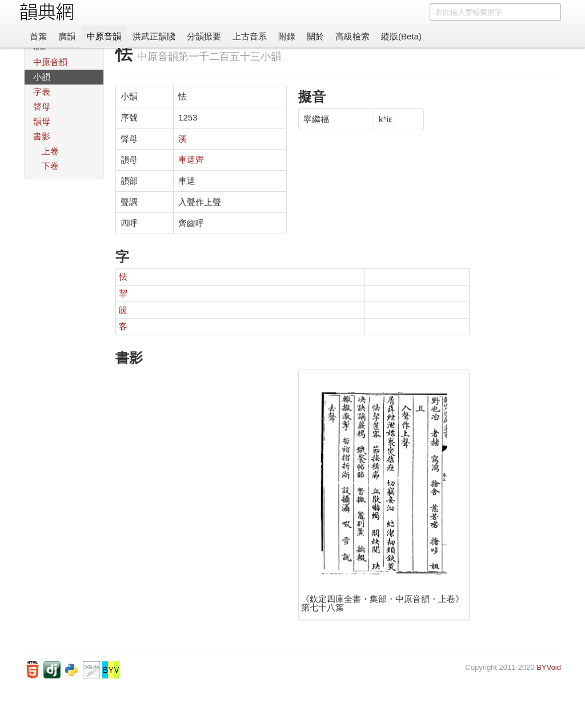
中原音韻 (104, 36)
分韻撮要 (204, 36)
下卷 (50, 166)
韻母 (41, 121)
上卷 (50, 151)
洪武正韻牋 (154, 36)
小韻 (41, 77)
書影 (41, 136)
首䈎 (38, 36)
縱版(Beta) (401, 36)
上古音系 (250, 36)
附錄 (286, 36)
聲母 (41, 106)
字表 (41, 92)
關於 (315, 36)
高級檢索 (352, 36)
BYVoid (548, 667)
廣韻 (66, 36)
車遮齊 (191, 159)
